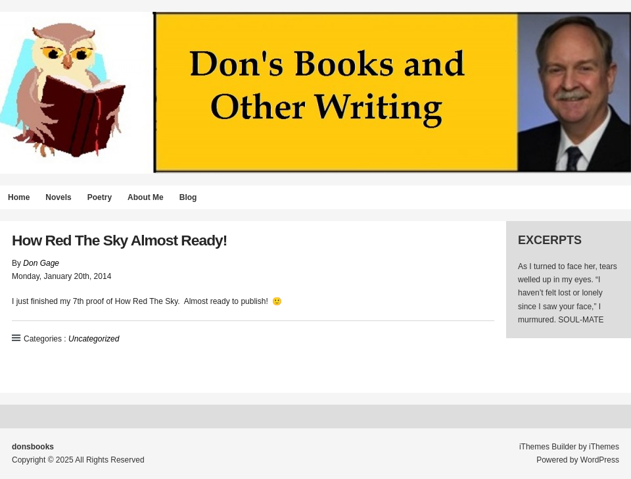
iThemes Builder (547, 446)
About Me (146, 197)
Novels (58, 197)
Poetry (99, 197)
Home (19, 197)
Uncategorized (93, 338)
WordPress (599, 460)
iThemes (604, 446)
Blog (188, 197)
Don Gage (41, 263)
